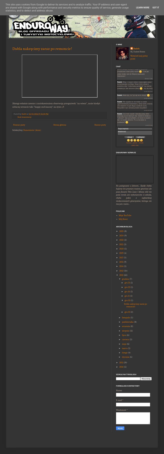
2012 (121, 275)
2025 (121, 231)
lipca (124, 335)
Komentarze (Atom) (32, 130)
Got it (155, 7)
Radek (137, 48)
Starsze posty (100, 125)
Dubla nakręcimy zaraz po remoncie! (42, 49)
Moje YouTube (125, 215)
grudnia (125, 279)
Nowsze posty (19, 125)
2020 (121, 248)
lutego (124, 352)
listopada (126, 317)
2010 (121, 367)
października (127, 322)
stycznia (125, 357)
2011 (121, 362)
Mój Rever (123, 219)
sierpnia (125, 330)
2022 (121, 240)
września (126, 326)
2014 (121, 266)
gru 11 (127, 296)
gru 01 (127, 312)
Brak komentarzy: (24, 117)
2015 (121, 262)
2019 (121, 253)
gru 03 (127, 300)
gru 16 (127, 291)
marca (124, 348)
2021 (121, 244)
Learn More (142, 7)
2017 (121, 257)
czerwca (125, 339)
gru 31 (127, 282)
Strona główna (60, 125)
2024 (121, 235)
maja (124, 344)
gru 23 (127, 287)
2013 (121, 270)
